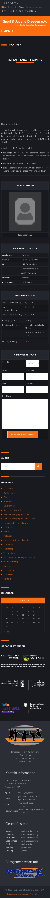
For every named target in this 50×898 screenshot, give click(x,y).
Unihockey (8, 527)
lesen (27, 341)
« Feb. (6, 631)
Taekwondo (8, 544)
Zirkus (6, 497)
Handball (7, 501)
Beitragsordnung (10, 561)
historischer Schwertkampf (15, 540)
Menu (7, 31)
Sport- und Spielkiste (12, 510)
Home (4, 45)
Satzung (7, 566)
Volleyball (7, 535)
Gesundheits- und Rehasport (16, 523)
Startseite (8, 488)
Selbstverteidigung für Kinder (16, 514)
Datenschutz (9, 574)
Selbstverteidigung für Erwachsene (19, 518)
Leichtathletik (9, 505)
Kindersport (9, 492)
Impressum (8, 570)
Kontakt (7, 578)
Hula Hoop (8, 548)
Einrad (6, 531)
